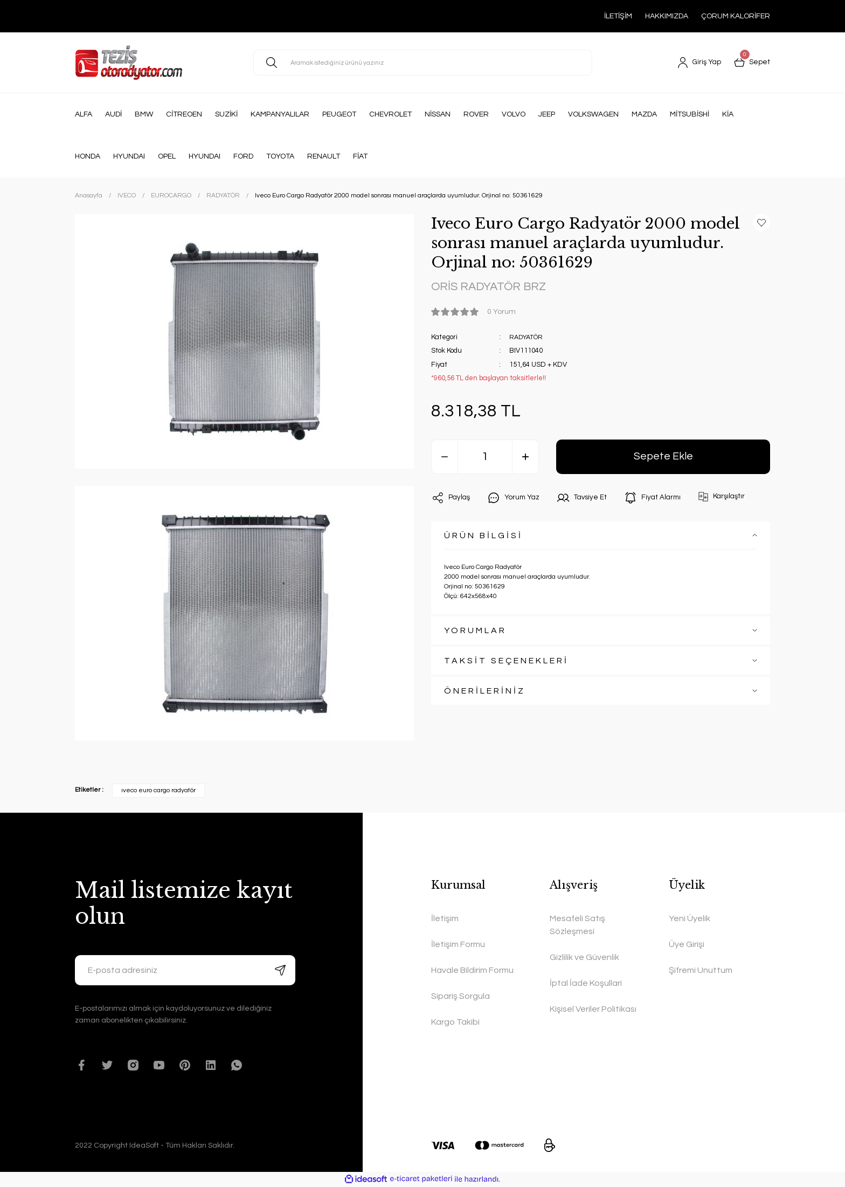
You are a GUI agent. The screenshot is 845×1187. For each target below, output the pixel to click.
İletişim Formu (458, 944)
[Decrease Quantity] (445, 458)
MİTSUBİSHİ (689, 114)
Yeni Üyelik (689, 918)
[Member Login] (698, 63)
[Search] (422, 63)
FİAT (360, 156)
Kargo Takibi (455, 1022)
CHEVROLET (390, 114)
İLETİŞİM (618, 16)
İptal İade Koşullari (586, 983)
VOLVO (513, 114)
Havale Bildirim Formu (472, 970)
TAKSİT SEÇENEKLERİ (506, 661)
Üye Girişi (686, 944)
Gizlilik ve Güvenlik (584, 957)
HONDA (87, 156)
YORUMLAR (475, 631)
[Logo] (128, 62)
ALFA (83, 114)
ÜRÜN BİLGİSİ (483, 536)
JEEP (546, 114)
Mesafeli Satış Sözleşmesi (577, 925)
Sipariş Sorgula (460, 996)
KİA (727, 114)
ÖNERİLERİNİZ (484, 692)
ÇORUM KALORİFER (735, 16)
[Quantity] (485, 458)
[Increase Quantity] (525, 458)
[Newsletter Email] (185, 970)
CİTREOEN (184, 114)
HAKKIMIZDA (666, 16)
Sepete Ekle (663, 457)
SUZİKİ (226, 114)
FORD (243, 156)
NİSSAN (438, 114)
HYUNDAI (129, 156)
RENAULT (323, 156)
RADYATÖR (527, 338)
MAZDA (644, 114)
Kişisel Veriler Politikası (593, 1009)
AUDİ (113, 114)
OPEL (167, 156)
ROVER (476, 114)
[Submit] (280, 970)
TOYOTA (280, 156)
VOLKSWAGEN (593, 114)
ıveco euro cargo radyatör (158, 790)
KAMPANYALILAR (280, 114)
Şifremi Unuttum (700, 970)
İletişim (445, 918)
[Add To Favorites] (761, 222)
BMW (144, 114)
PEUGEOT (339, 114)
